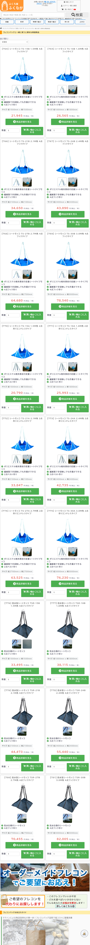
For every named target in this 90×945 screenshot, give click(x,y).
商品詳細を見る (22, 122)
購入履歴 (69, 6)
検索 (77, 15)
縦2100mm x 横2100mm (17, 202)
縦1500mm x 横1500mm (17, 109)
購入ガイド (69, 2)
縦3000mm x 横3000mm (63, 294)
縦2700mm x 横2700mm (17, 294)
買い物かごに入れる (32, 131)
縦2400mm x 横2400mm (63, 202)
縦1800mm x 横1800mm (62, 109)
